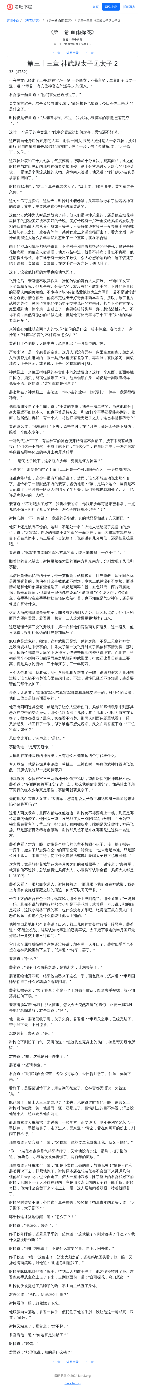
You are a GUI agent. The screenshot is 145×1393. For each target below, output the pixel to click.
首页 (96, 7)
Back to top (73, 1383)
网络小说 (111, 7)
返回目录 (72, 53)
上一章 (55, 53)
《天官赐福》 (32, 20)
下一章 (89, 53)
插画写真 (129, 7)
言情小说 (13, 20)
